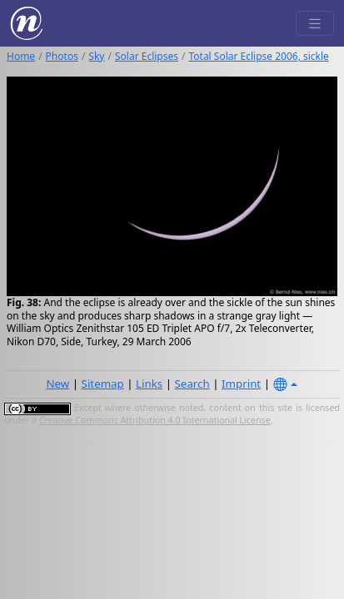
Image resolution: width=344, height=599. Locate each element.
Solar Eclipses (146, 56)
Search (192, 383)
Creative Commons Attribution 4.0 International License (155, 420)
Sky (96, 56)
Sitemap (103, 383)
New (57, 383)
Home (21, 56)
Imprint (241, 383)
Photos (62, 56)
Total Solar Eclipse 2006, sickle (258, 56)
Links (149, 383)
